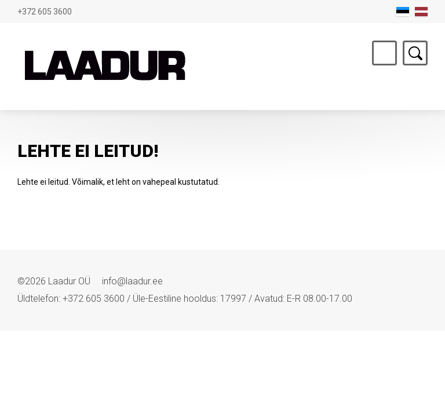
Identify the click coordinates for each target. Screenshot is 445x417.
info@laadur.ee (132, 281)
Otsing (415, 53)
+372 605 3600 (44, 11)
